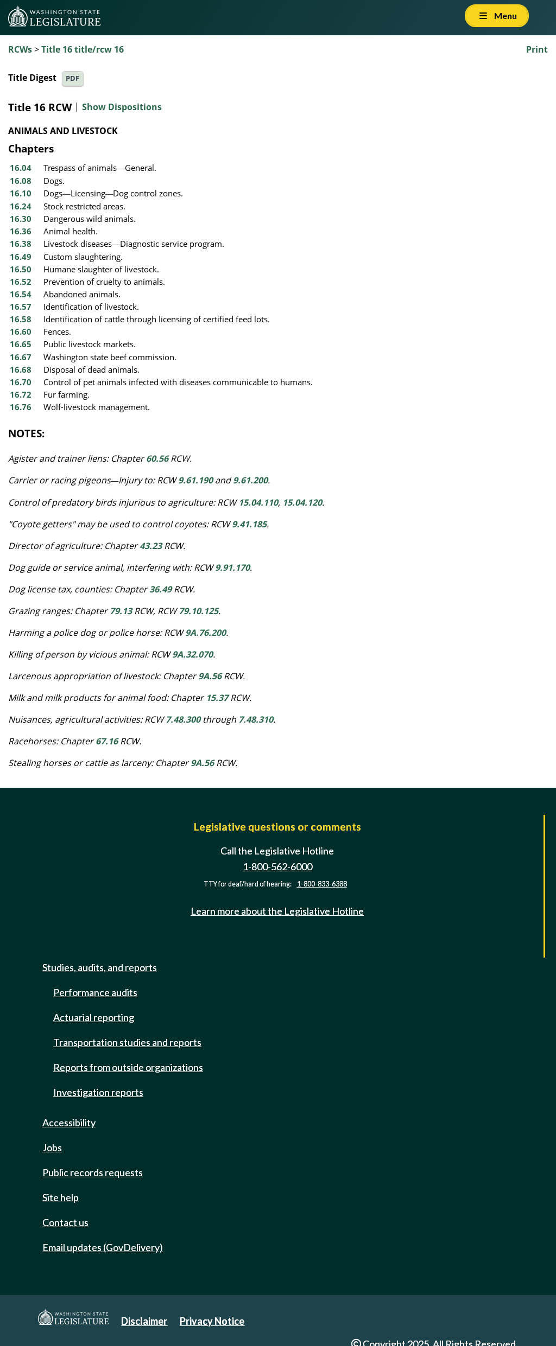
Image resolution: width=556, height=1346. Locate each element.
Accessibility (69, 1122)
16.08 (20, 180)
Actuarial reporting (93, 1017)
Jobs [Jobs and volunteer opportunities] (52, 1147)
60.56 (157, 458)
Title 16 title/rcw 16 (82, 49)
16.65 (20, 344)
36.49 (160, 589)
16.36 (20, 231)
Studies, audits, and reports (99, 967)
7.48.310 (255, 719)
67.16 (107, 741)
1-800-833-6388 (322, 884)
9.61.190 (195, 480)
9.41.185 (249, 524)
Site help (60, 1197)
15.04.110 (258, 502)
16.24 (20, 206)
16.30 (20, 218)
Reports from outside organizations (128, 1067)
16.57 (20, 306)
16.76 (20, 406)
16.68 (20, 369)
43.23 (151, 546)
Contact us (65, 1222)
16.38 (20, 243)
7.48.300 (183, 719)
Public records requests (92, 1172)
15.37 (217, 698)
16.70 (20, 382)
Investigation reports (98, 1092)
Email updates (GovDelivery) (102, 1247)
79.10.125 (198, 611)
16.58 (20, 319)
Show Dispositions (122, 107)
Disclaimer (144, 1321)
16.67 (20, 357)
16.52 (20, 281)
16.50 (20, 269)
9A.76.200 (205, 633)
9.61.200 (250, 480)
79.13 (121, 611)
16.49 (20, 256)
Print (537, 49)
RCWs (20, 49)
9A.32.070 (192, 654)
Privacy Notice (212, 1321)
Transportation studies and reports (127, 1042)
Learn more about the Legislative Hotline (277, 911)
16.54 (20, 294)
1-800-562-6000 (277, 866)
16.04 (20, 167)
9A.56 (210, 676)
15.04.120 (302, 502)
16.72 (20, 394)
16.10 (20, 193)
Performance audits (95, 992)
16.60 (20, 331)
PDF (72, 78)
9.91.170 (232, 567)
